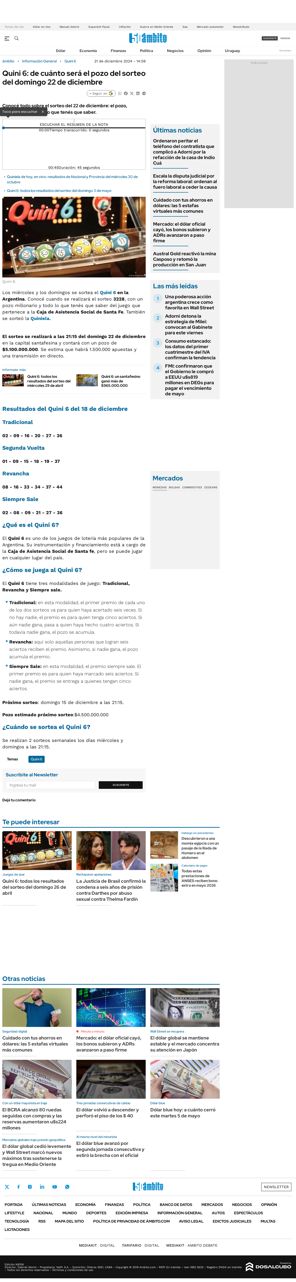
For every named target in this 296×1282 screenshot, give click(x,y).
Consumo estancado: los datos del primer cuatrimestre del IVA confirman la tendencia (190, 349)
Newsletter (285, 50)
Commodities (192, 487)
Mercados (212, 1204)
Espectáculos (248, 1213)
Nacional (43, 1213)
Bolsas (174, 487)
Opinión (204, 50)
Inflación (125, 26)
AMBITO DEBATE (191, 1245)
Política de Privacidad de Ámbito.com (131, 1221)
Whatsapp (67, 1187)
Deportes (96, 1213)
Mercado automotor (210, 26)
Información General (39, 61)
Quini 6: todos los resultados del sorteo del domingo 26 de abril (34, 887)
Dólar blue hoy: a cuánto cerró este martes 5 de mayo (183, 1113)
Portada (14, 1204)
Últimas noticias (49, 1204)
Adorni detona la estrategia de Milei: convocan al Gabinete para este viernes (189, 324)
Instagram (30, 1187)
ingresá (285, 38)
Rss (42, 1221)
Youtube (54, 1187)
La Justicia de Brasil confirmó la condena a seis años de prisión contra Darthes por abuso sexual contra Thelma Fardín (111, 890)
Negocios (175, 50)
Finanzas (118, 50)
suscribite (270, 38)
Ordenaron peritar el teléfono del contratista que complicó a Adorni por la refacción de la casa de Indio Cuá (184, 152)
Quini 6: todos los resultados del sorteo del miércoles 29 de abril (49, 381)
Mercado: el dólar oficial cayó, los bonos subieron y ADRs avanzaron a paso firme (182, 232)
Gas (185, 26)
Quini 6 (70, 61)
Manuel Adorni (69, 26)
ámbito (8, 61)
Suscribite (121, 785)
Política (146, 50)
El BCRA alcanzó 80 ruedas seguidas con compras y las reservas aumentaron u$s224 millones (34, 1119)
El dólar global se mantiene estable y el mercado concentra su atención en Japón (184, 1044)
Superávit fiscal (99, 26)
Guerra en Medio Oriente (156, 26)
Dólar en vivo (41, 26)
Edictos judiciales (232, 1221)
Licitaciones (17, 1229)
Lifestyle (14, 1213)
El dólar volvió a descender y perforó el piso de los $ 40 (107, 1113)
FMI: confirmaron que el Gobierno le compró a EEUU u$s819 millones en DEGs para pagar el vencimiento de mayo (189, 380)
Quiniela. (41, 318)
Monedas (160, 487)
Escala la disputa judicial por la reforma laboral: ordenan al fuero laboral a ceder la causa (185, 181)
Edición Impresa (132, 1213)
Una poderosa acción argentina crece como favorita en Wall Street (189, 302)
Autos (218, 1213)
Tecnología (17, 1221)
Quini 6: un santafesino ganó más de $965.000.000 (120, 381)
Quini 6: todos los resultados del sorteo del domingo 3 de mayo (59, 190)
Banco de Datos (176, 1204)
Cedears (210, 487)
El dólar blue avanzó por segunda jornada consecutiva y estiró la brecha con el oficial (110, 1149)
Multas (268, 1221)
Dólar (61, 50)
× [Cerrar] (42, 111)
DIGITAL (97, 1245)
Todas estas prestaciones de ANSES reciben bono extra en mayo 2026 (200, 878)
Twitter (7, 1187)
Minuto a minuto (92, 1031)
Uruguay (232, 50)
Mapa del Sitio (69, 1221)
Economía (88, 50)
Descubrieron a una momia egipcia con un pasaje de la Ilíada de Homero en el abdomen (200, 848)
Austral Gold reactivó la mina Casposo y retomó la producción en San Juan (184, 259)
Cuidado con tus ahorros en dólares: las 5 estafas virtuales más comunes (183, 205)
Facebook (18, 1187)
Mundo (69, 1213)
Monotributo (241, 26)
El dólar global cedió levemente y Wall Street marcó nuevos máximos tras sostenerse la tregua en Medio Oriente (36, 1155)
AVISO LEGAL (191, 1221)
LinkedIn (42, 1187)
